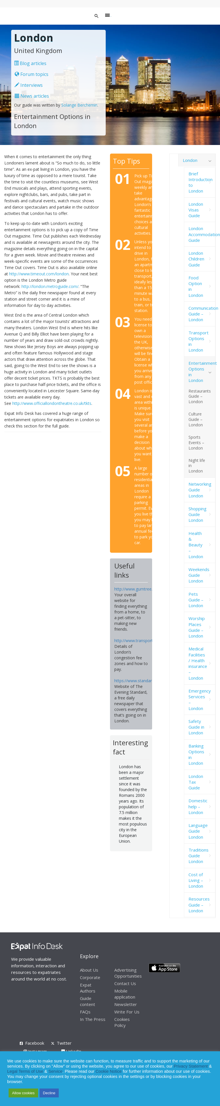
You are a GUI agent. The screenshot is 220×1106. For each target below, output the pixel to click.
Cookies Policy (122, 1022)
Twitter (64, 1043)
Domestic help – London (197, 806)
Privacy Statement (191, 1066)
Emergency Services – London (199, 699)
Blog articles (30, 63)
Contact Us (125, 983)
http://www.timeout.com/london (39, 273)
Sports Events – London (196, 442)
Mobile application (124, 994)
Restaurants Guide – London (199, 396)
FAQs (85, 1012)
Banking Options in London (196, 754)
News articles (32, 96)
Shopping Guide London (197, 514)
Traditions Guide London (198, 855)
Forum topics (31, 74)
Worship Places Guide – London (196, 627)
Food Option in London (195, 286)
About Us (89, 970)
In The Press (92, 1019)
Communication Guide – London (201, 314)
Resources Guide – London (199, 904)
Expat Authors (87, 988)
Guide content (87, 1001)
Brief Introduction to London (200, 182)
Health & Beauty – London (195, 544)
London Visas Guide (195, 210)
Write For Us (127, 1012)
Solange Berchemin (79, 105)
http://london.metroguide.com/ (49, 286)
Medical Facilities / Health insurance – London (197, 663)
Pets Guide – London (195, 600)
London (190, 160)
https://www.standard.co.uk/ (140, 680)
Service (55, 1071)
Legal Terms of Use (25, 1071)
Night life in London (196, 466)
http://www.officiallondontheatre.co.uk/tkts (51, 403)
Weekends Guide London (198, 575)
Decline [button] (49, 1093)
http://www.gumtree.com (137, 589)
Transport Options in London (198, 341)
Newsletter (125, 1004)
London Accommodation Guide (201, 234)
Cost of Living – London (195, 880)
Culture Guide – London (195, 419)
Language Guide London (198, 831)
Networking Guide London (199, 490)
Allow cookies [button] (23, 1093)
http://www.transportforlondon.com (147, 640)
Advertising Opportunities (128, 973)
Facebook (34, 1043)
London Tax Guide (195, 782)
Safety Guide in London (196, 727)
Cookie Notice (109, 1071)
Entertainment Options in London (201, 371)
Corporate (90, 977)
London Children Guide (196, 259)
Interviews (29, 85)
